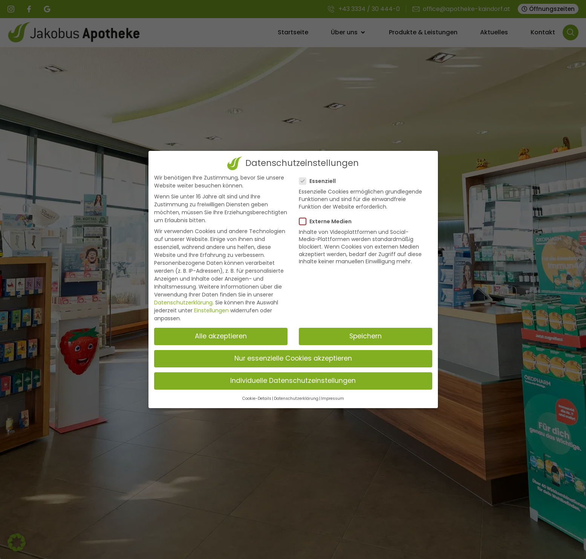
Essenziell (320, 181)
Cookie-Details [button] (256, 398)
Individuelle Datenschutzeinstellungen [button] (293, 380)
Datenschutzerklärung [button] (296, 398)
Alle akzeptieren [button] (221, 336)
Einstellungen (211, 310)
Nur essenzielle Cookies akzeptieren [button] (293, 358)
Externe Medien (327, 221)
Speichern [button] (365, 336)
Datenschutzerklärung (183, 302)
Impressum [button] (332, 398)
